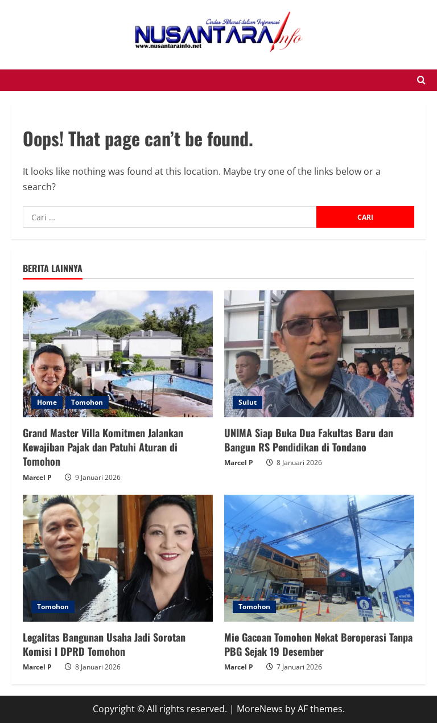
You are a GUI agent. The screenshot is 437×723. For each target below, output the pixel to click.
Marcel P (37, 477)
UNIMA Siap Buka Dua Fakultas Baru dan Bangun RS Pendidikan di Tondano (308, 439)
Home (47, 402)
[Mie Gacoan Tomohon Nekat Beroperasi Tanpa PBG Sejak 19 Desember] (319, 558)
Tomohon (87, 402)
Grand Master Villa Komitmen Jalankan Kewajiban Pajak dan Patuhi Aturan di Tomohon (103, 447)
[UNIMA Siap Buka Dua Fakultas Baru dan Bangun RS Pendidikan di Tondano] (319, 353)
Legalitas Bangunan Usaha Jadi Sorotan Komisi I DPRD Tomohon (104, 644)
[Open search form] (421, 80)
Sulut (247, 402)
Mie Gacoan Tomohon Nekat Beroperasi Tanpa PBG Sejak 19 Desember (318, 644)
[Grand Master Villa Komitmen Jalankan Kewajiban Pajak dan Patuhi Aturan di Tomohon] (118, 353)
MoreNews (260, 709)
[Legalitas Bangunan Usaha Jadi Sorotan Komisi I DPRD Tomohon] (118, 558)
